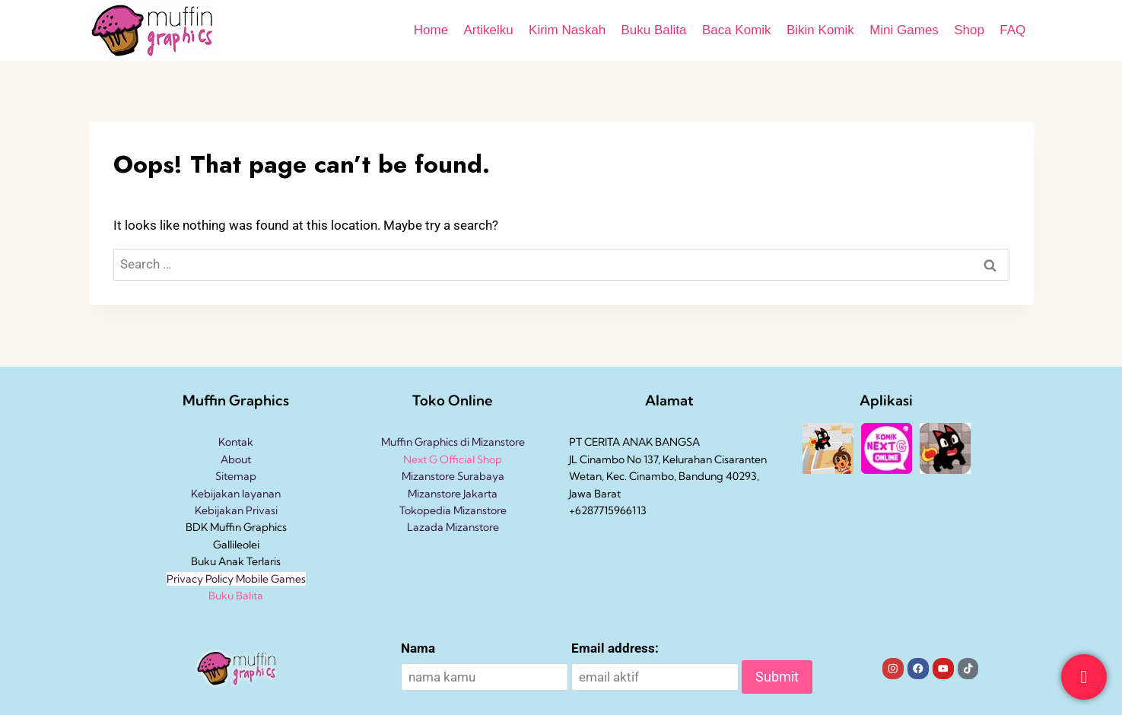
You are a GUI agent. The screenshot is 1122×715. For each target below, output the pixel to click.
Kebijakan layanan (236, 493)
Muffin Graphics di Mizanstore (453, 442)
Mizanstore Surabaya (453, 476)
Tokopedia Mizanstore (453, 510)
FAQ (1012, 30)
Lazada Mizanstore (453, 527)
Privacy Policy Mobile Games (236, 579)
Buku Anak (217, 561)
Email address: (615, 648)
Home (431, 30)
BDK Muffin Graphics (236, 527)
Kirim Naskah (567, 30)
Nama (418, 648)
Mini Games (904, 30)
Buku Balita (654, 30)
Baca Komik (736, 30)
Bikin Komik (820, 30)
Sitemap (235, 476)
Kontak (235, 442)
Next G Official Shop (452, 459)
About (236, 459)
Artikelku (488, 30)
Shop (969, 30)
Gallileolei (236, 544)
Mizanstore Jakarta (452, 493)
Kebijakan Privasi (236, 510)
